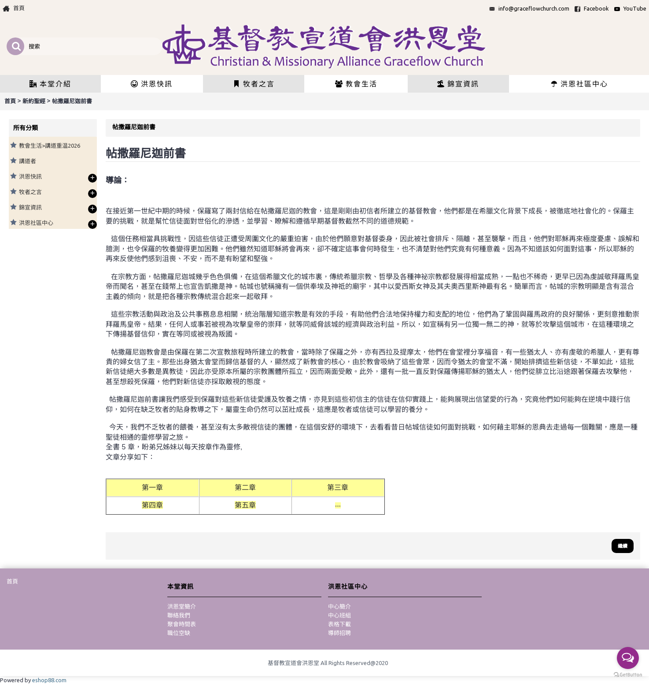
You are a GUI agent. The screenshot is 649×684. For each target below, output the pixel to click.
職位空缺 (178, 633)
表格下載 (339, 624)
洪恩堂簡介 (181, 606)
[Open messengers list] (628, 658)
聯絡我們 (178, 615)
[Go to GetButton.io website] (628, 675)
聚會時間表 (181, 624)
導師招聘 (339, 633)
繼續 (622, 546)
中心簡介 (339, 606)
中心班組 (339, 615)
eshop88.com (49, 680)
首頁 (12, 581)
